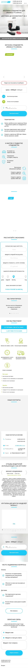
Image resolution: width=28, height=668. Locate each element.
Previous (4, 77)
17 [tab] (14, 517)
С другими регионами (14, 317)
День (2, 263)
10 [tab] (17, 516)
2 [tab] (14, 216)
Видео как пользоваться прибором (14, 83)
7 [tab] (12, 516)
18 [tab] (16, 517)
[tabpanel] (14, 198)
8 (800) (17, 3)
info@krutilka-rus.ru (20, 432)
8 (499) (17, 1)
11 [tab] (19, 516)
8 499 (21, 425)
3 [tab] (16, 216)
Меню (25, 3)
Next (24, 77)
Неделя (8, 263)
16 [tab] (12, 517)
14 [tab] (24, 516)
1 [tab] (12, 216)
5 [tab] (17, 300)
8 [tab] (14, 516)
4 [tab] (15, 300)
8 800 (21, 427)
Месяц (14, 263)
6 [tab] (18, 300)
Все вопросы (14, 597)
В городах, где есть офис (14, 313)
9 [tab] (16, 516)
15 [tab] (26, 516)
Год (26, 263)
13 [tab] (22, 516)
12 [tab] (21, 516)
